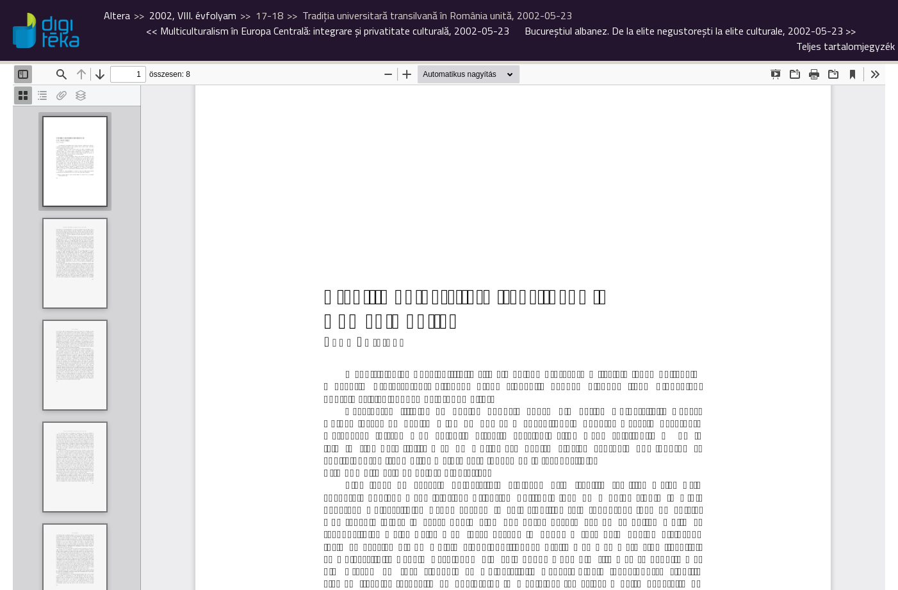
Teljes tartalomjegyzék (845, 46)
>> (690, 30)
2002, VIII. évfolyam (192, 15)
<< (327, 30)
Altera (117, 15)
